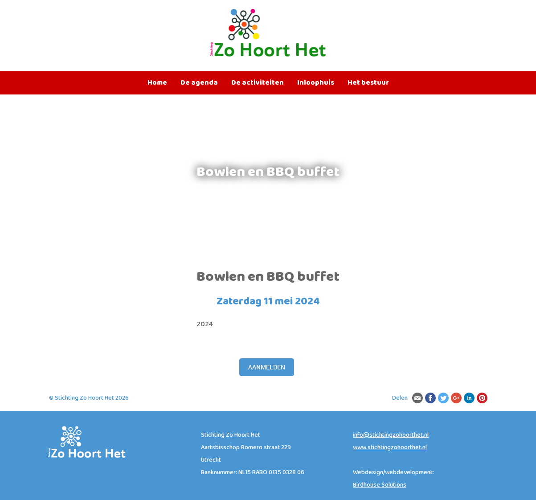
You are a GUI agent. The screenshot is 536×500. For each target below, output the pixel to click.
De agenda (199, 82)
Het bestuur (368, 82)
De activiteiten (257, 82)
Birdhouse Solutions (379, 485)
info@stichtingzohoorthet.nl (391, 435)
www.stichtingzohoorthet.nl (390, 447)
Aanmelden (266, 367)
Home (157, 82)
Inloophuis (315, 82)
